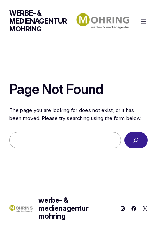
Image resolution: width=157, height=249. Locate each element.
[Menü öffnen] (143, 21)
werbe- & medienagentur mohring (38, 21)
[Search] (136, 140)
